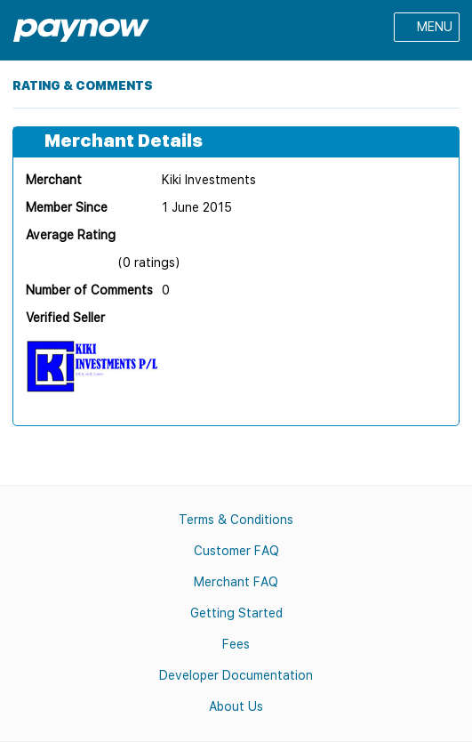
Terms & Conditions (236, 519)
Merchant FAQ (236, 582)
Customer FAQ (236, 551)
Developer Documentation (236, 675)
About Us (236, 706)
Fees (236, 644)
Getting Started (236, 613)
